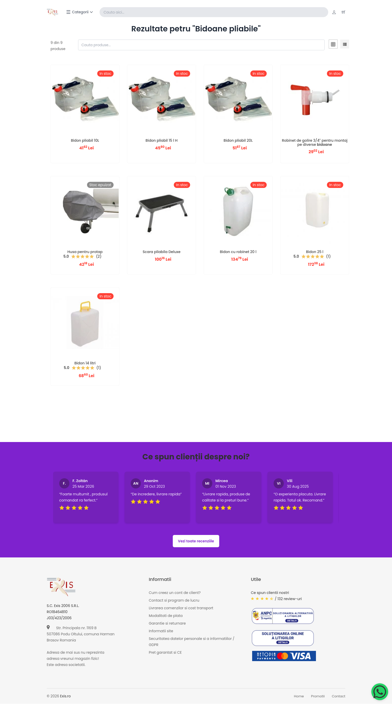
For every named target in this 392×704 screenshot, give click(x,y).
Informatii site (161, 631)
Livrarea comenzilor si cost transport (181, 608)
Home (299, 696)
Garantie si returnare (167, 623)
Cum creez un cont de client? (175, 592)
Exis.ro (65, 696)
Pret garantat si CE (165, 652)
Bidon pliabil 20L (238, 140)
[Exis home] (53, 12)
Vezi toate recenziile (196, 541)
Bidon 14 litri (85, 363)
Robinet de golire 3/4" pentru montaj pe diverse (315, 142)
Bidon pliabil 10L (85, 140)
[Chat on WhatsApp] (379, 691)
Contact (338, 696)
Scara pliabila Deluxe (161, 252)
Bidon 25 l (314, 252)
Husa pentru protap (85, 252)
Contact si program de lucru (174, 600)
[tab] (333, 45)
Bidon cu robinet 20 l (238, 252)
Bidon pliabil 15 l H (161, 140)
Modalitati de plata (165, 615)
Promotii (318, 696)
